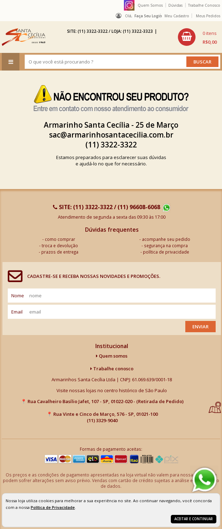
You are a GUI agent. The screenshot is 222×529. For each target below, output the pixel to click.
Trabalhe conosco (111, 368)
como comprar (60, 239)
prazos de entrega (59, 252)
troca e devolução (60, 245)
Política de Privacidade (53, 507)
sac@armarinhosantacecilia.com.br (111, 135)
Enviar (200, 326)
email (17, 312)
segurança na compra (166, 245)
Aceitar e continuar (193, 519)
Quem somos (111, 356)
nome (17, 295)
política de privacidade (166, 252)
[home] (23, 37)
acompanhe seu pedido (166, 239)
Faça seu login (148, 15)
